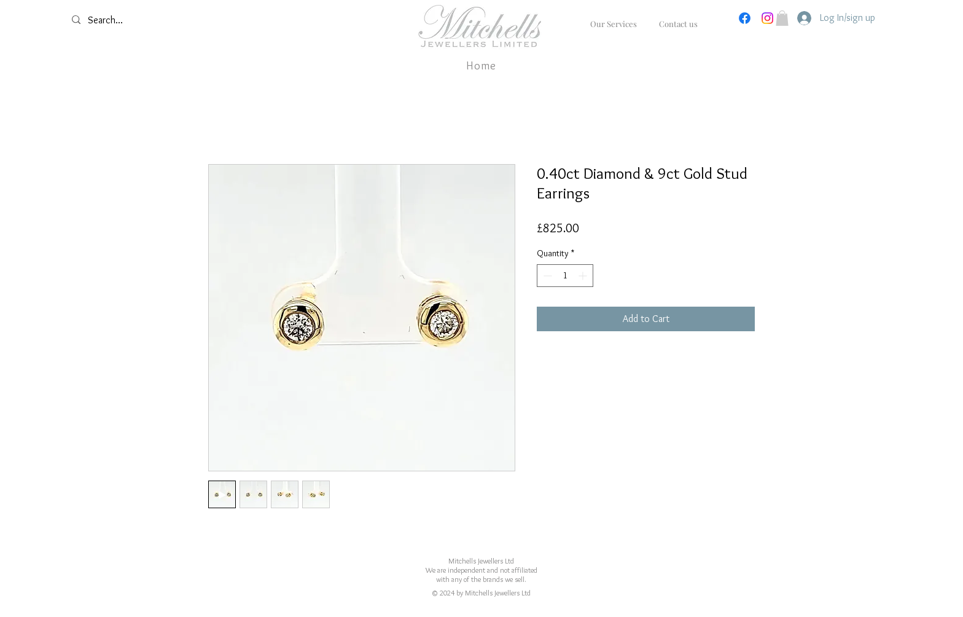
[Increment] (583, 275)
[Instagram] (767, 18)
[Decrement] (546, 275)
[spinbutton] (565, 275)
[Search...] (136, 20)
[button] (782, 18)
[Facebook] (744, 18)
